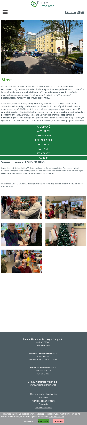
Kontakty (43, 153)
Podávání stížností (43, 407)
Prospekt (43, 144)
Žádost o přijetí (74, 12)
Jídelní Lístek (43, 139)
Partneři (43, 148)
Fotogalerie (43, 135)
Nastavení (28, 421)
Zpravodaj (43, 404)
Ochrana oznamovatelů (43, 400)
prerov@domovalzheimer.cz (42, 384)
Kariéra (43, 157)
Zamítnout (59, 421)
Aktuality (43, 131)
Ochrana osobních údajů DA (43, 394)
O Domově (43, 126)
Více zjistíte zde (56, 416)
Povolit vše (43, 421)
